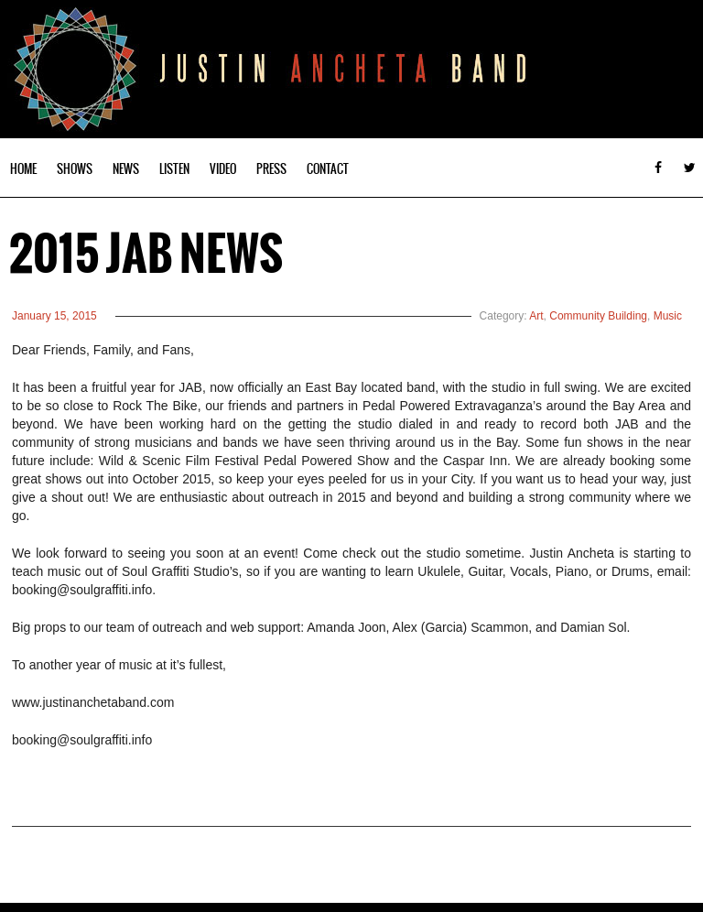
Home (23, 169)
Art (536, 315)
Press (271, 169)
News (126, 169)
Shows (74, 169)
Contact (328, 169)
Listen (174, 169)
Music (668, 315)
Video (223, 169)
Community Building (598, 315)
